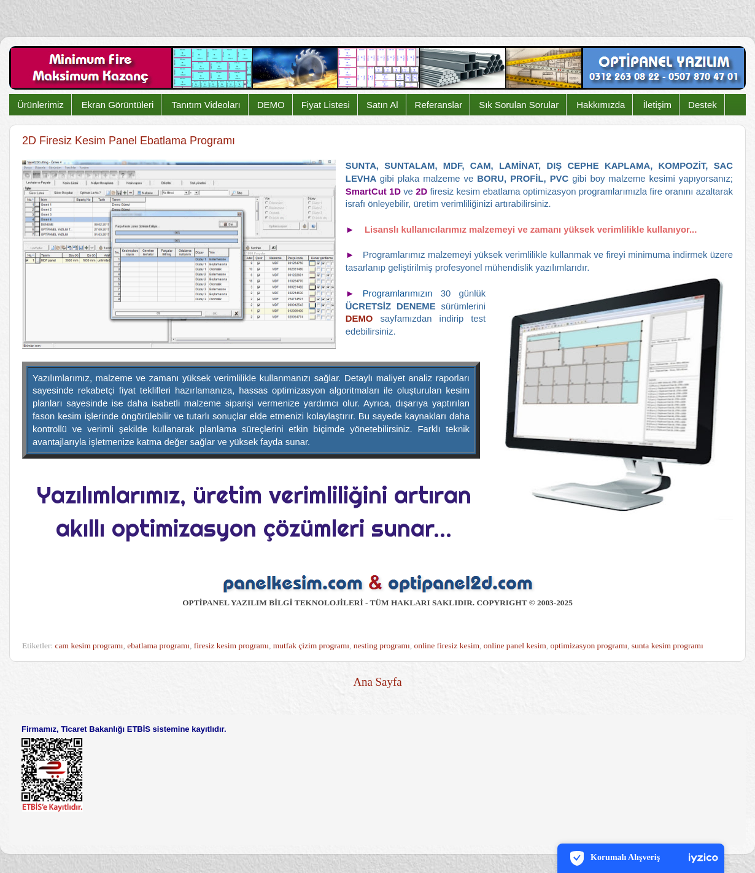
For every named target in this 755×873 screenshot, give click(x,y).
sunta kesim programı (667, 645)
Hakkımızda (600, 104)
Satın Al (382, 104)
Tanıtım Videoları (205, 104)
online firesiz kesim (446, 645)
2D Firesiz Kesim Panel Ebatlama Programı (128, 140)
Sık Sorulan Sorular (519, 104)
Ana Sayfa (377, 681)
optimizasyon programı (588, 645)
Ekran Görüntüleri (118, 104)
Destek (702, 104)
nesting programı (382, 645)
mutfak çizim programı (311, 645)
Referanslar (439, 104)
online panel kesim (515, 645)
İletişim (657, 104)
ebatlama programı (158, 645)
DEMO (271, 104)
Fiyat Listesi (325, 104)
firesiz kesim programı (231, 645)
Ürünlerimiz (40, 104)
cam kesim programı (89, 645)
